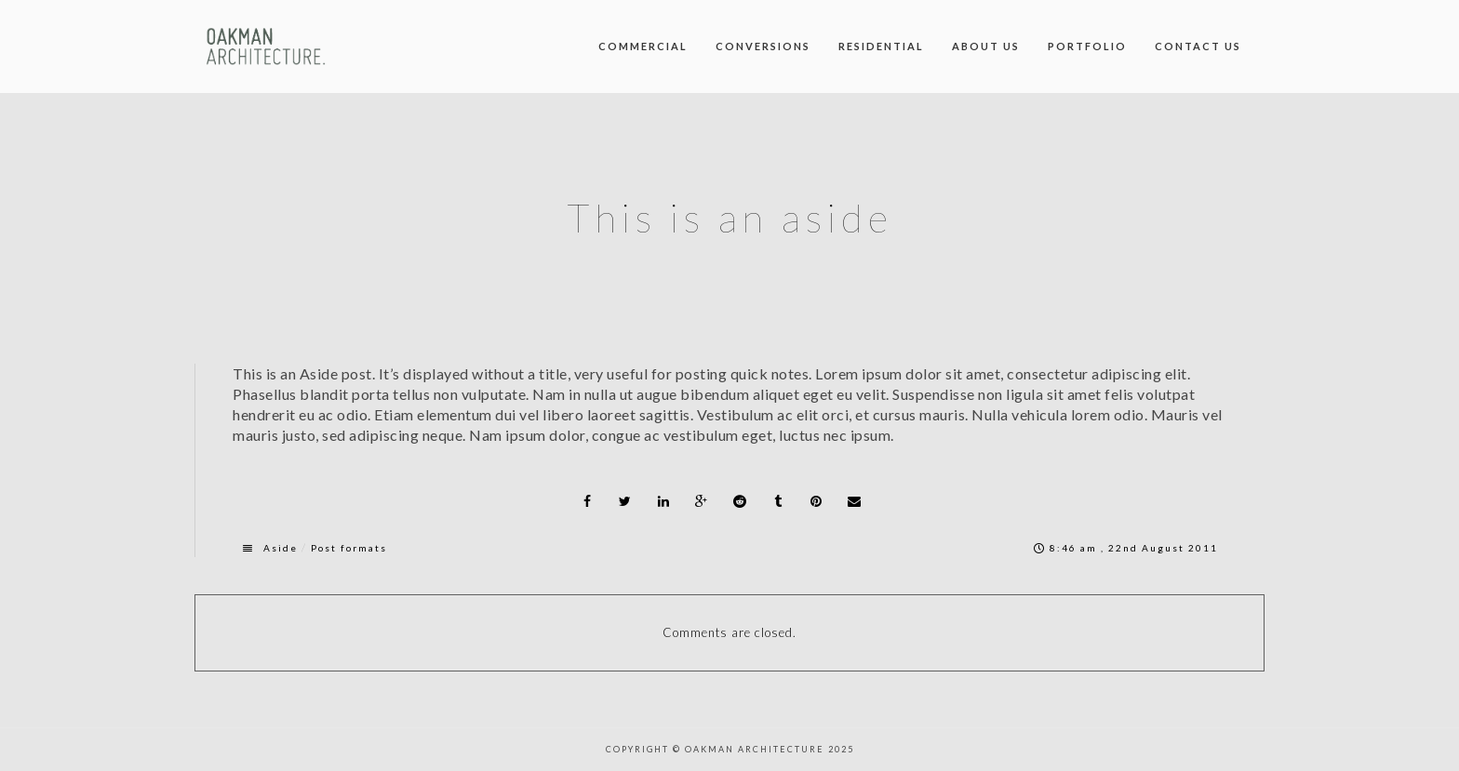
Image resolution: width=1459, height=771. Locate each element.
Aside (280, 547)
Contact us (1198, 46)
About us (986, 46)
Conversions (763, 46)
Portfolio (1087, 46)
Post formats (349, 547)
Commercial (643, 46)
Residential (881, 46)
